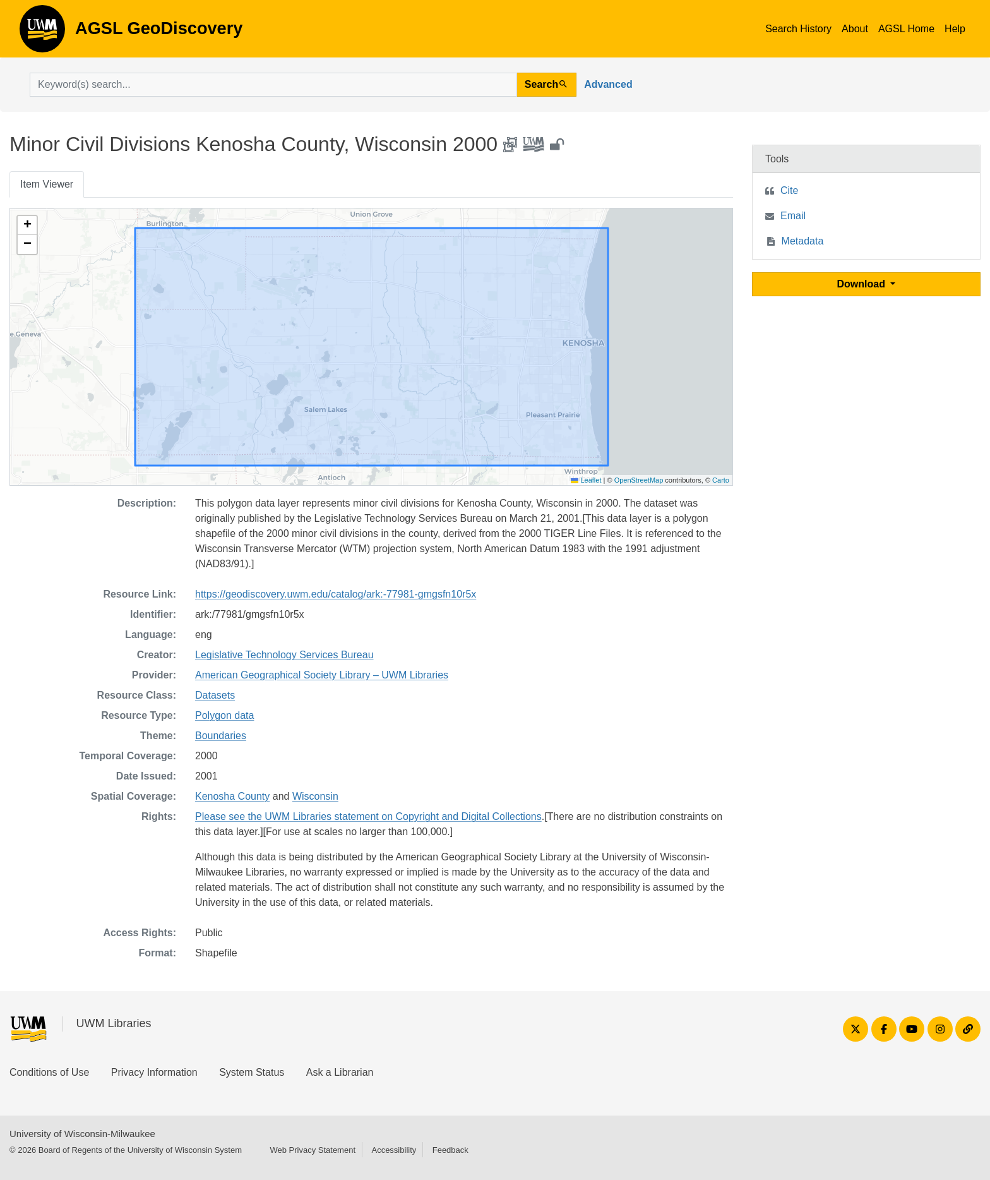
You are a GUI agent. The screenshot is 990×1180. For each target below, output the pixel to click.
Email (793, 215)
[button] (27, 225)
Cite (789, 190)
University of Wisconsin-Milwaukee (82, 1133)
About (855, 28)
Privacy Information (154, 1072)
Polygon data (224, 715)
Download (862, 284)
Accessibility (393, 1150)
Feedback (450, 1150)
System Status (251, 1072)
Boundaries (220, 735)
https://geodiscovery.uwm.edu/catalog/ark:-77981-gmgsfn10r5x (335, 594)
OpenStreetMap (639, 480)
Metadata (803, 241)
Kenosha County (232, 796)
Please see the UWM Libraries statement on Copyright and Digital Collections (368, 816)
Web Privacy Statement (312, 1150)
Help (955, 28)
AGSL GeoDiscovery (42, 33)
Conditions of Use (49, 1072)
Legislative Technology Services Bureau (284, 654)
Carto (720, 480)
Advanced (608, 84)
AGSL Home (906, 28)
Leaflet (586, 480)
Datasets (215, 695)
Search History (798, 28)
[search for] (273, 85)
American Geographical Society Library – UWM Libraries (321, 675)
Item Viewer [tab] (46, 184)
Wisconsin (315, 796)
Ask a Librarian (340, 1072)
